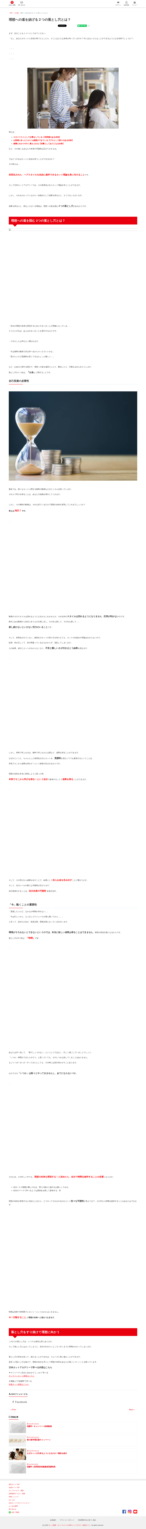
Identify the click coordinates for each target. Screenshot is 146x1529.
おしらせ (12, 1500)
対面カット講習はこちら (19, 1384)
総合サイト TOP (14, 1484)
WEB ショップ (13, 1497)
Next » (131, 1410)
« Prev (13, 1410)
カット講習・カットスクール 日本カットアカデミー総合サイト (70, 1525)
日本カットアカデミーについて (19, 1503)
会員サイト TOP (14, 1487)
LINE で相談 (15, 1512)
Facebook (19, 1401)
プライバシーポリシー (67, 1520)
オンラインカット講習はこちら (21, 1376)
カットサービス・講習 (16, 1490)
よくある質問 (13, 1506)
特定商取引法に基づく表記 (87, 1520)
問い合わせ (12, 1509)
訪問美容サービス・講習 (17, 1493)
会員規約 (53, 1520)
